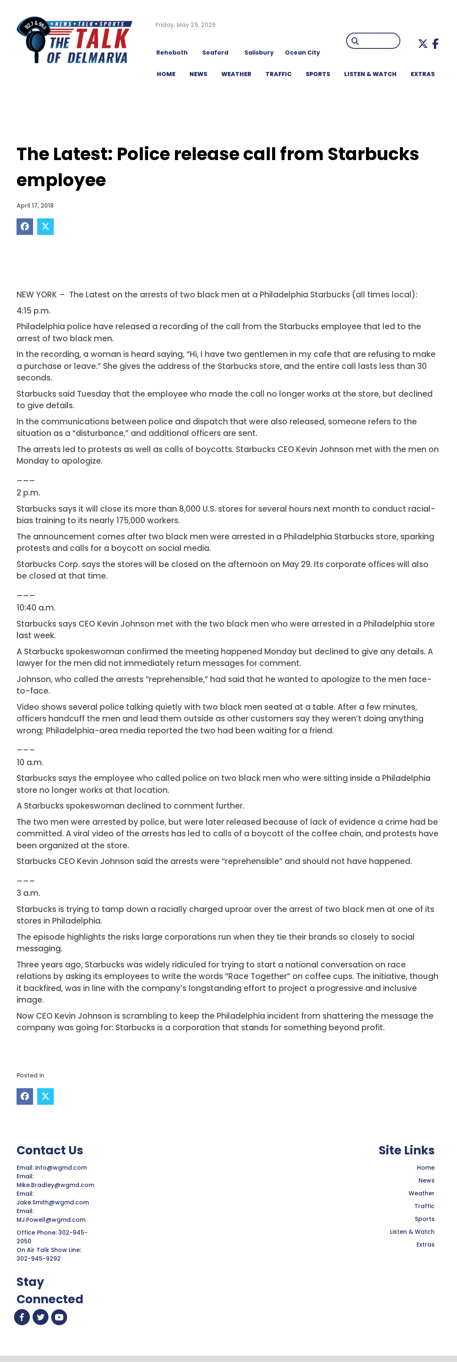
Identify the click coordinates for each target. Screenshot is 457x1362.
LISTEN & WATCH (370, 74)
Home (426, 1167)
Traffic (424, 1206)
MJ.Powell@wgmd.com (53, 1220)
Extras (425, 1244)
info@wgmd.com (62, 1167)
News (427, 1180)
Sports (318, 74)
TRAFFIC (279, 74)
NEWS (198, 74)
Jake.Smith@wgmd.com (54, 1202)
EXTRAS (423, 74)
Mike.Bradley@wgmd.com (55, 1185)
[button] (423, 43)
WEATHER (236, 74)
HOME (166, 74)
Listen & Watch (412, 1232)
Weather (422, 1193)
